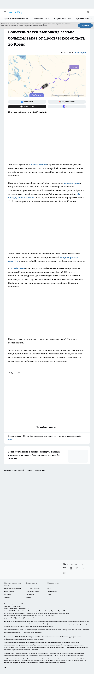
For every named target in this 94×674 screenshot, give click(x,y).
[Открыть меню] (5, 12)
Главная (28, 598)
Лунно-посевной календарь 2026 (16, 19)
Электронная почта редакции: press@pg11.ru (53, 613)
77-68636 (24, 637)
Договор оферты (31, 583)
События (7, 598)
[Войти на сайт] (87, 12)
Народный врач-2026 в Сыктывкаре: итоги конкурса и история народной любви (47, 438)
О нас (49, 588)
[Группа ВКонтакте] (27, 102)
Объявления (30, 594)
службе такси (17, 268)
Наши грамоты (9, 591)
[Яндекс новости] (67, 102)
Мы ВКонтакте (52, 591)
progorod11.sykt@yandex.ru (13, 618)
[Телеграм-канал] (77, 568)
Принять (85, 25)
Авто (49, 594)
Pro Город (80, 52)
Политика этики (53, 583)
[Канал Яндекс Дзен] (27, 106)
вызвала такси (39, 164)
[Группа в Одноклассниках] (71, 568)
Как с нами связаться (33, 588)
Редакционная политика (12, 588)
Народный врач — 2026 (63, 19)
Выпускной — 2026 (41, 19)
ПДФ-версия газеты (32, 591)
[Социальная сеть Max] (67, 106)
